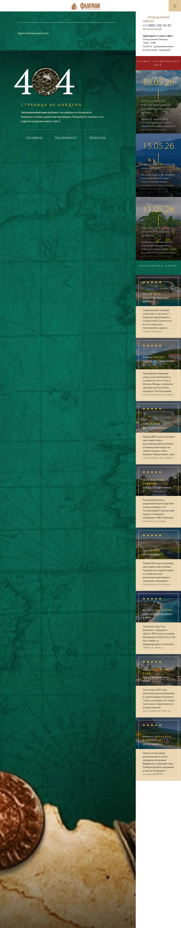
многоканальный (152, 29)
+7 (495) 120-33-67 (157, 25)
